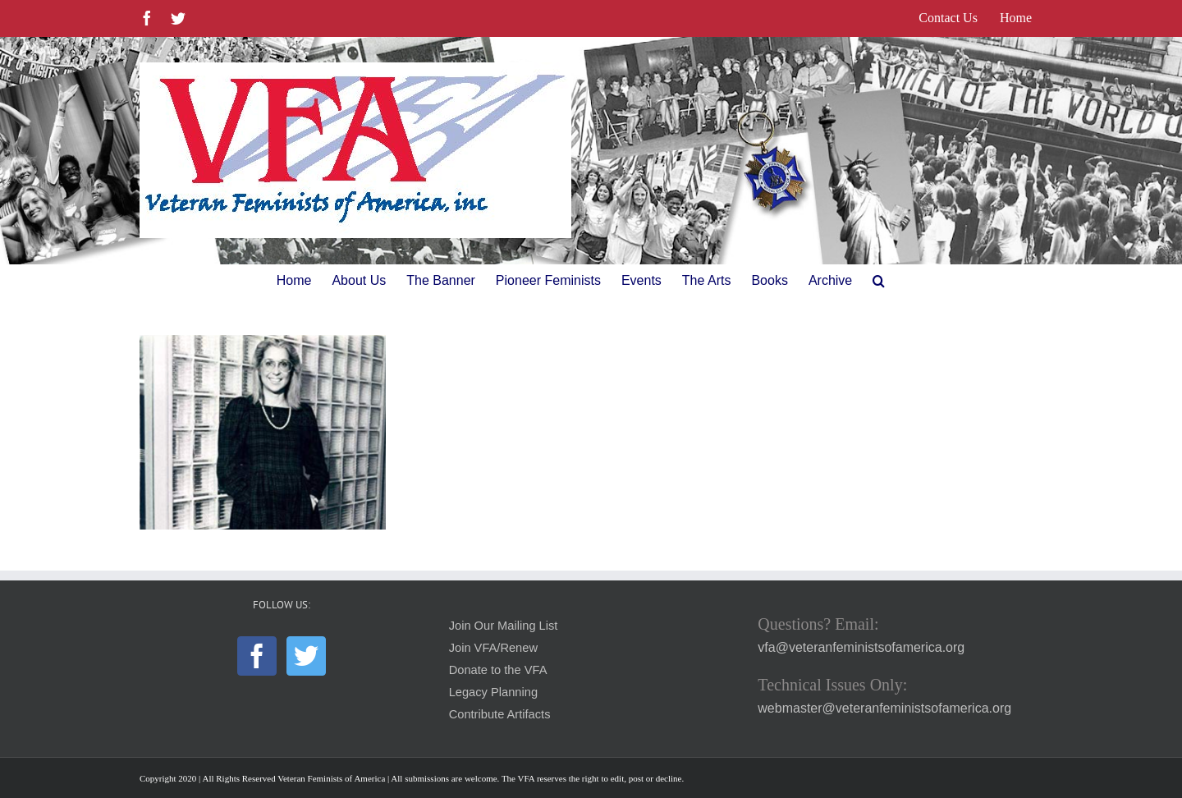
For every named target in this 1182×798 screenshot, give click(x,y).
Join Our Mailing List (503, 625)
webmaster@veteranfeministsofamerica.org (884, 708)
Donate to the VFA (498, 669)
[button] (879, 280)
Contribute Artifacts (500, 714)
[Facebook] (257, 656)
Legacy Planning (493, 692)
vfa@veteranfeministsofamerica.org (861, 647)
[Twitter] (306, 656)
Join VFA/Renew (493, 647)
